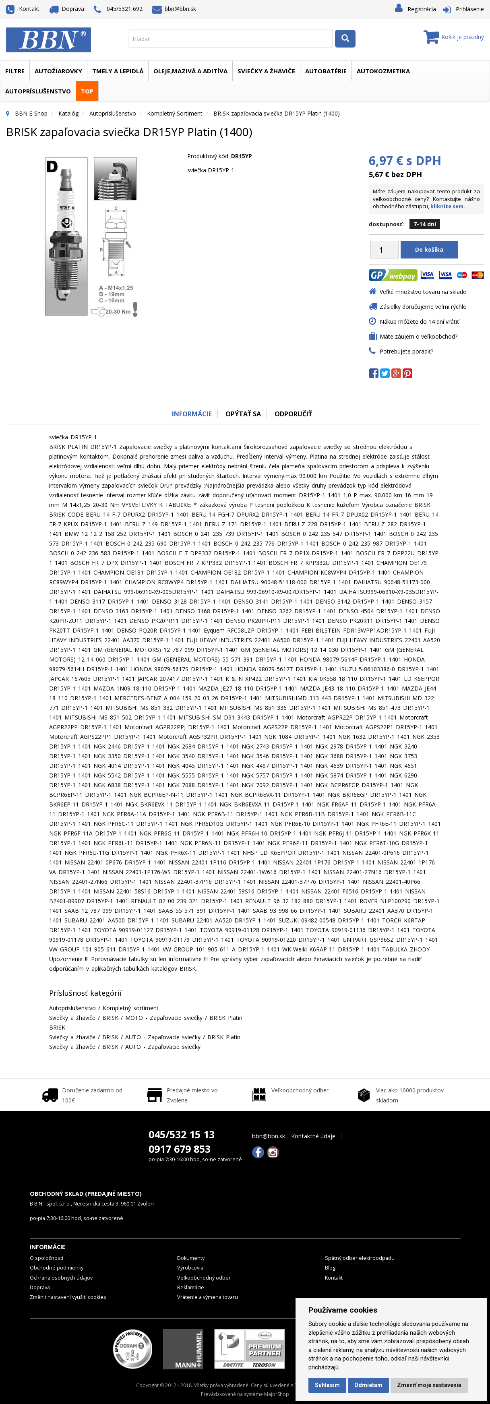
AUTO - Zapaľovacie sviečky (163, 1037)
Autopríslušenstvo (38, 91)
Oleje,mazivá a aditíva (190, 71)
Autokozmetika (383, 71)
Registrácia (421, 9)
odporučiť (293, 413)
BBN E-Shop (31, 113)
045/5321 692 (118, 9)
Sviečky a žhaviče (266, 71)
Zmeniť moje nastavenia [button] (429, 1385)
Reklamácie (190, 1287)
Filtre (15, 71)
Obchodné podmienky (56, 1267)
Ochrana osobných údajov (61, 1277)
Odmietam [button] (368, 1385)
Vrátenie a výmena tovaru (207, 1297)
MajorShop (276, 1394)
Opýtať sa (243, 413)
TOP (87, 91)
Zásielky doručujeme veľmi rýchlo (423, 306)
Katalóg (68, 113)
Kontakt (22, 8)
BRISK (110, 1017)
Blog (330, 1267)
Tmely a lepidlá (117, 71)
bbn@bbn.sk (174, 8)
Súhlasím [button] (327, 1385)
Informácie (191, 413)
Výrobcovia (190, 1267)
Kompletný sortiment (175, 113)
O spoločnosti (46, 1258)
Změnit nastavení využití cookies (68, 1297)
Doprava (67, 8)
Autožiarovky (58, 71)
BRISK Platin (225, 1017)
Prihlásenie (470, 9)
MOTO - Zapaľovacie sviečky (164, 1017)
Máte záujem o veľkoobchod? (418, 336)
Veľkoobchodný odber (204, 1277)
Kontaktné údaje (313, 1136)
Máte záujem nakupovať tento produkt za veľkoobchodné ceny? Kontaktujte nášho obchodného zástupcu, (426, 199)
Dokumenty (191, 1258)
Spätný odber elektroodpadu (360, 1258)
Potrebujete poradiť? (406, 351)
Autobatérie (326, 71)
